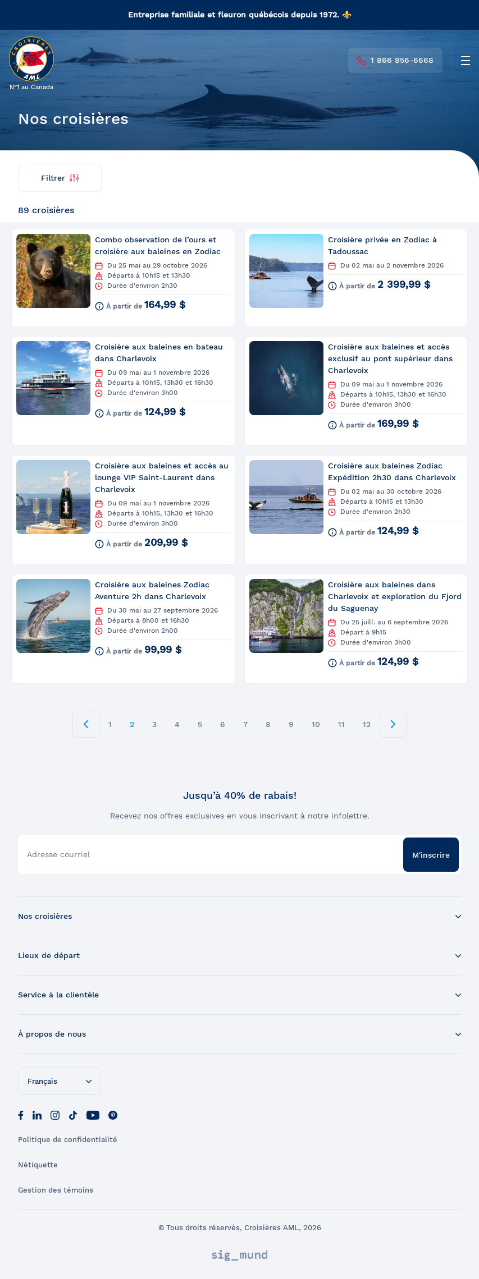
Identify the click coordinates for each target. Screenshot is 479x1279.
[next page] (393, 724)
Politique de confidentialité (67, 1139)
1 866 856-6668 (395, 60)
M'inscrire (431, 854)
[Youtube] (93, 1114)
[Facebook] (20, 1114)
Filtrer (60, 177)
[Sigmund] (239, 1255)
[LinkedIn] (37, 1114)
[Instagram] (55, 1114)
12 (367, 724)
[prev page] (85, 724)
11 (341, 724)
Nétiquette (38, 1165)
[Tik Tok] (73, 1114)
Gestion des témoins (55, 1190)
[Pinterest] (113, 1114)
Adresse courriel (58, 854)
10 (316, 724)
